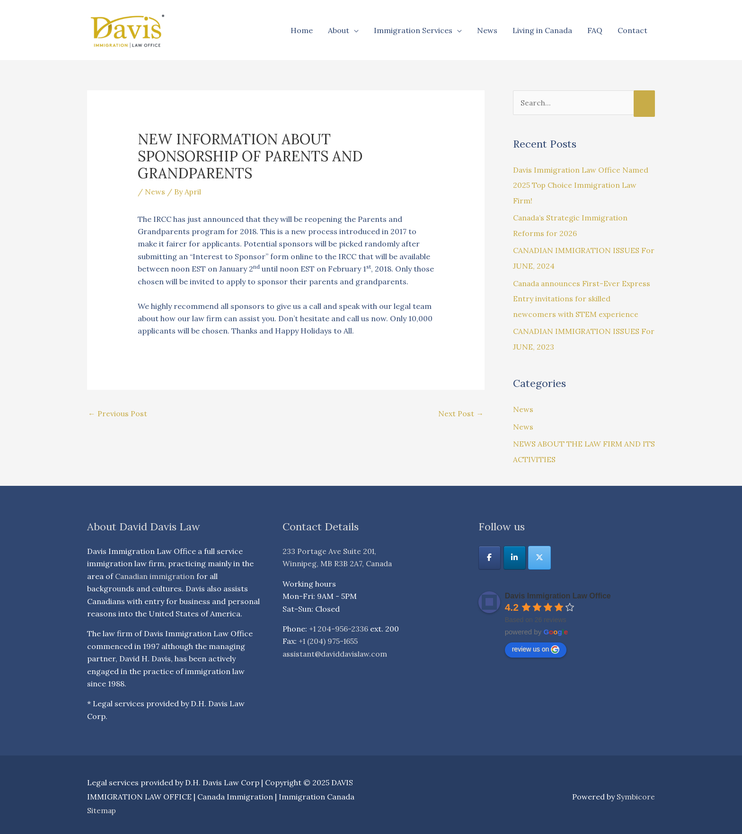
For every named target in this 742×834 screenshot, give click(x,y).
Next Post (461, 414)
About (338, 30)
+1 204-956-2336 (339, 625)
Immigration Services (413, 30)
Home (302, 30)
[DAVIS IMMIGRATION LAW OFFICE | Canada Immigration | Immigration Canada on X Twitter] (540, 554)
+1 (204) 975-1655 (329, 637)
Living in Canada (542, 30)
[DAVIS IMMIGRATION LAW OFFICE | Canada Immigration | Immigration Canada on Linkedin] (515, 554)
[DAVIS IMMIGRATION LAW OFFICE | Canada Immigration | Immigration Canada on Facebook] (489, 554)
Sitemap (102, 806)
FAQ (594, 30)
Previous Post (117, 414)
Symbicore (636, 792)
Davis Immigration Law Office (558, 592)
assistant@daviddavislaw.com (336, 650)
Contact (632, 30)
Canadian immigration (155, 572)
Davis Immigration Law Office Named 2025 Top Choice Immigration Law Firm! (581, 185)
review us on (536, 645)
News (487, 30)
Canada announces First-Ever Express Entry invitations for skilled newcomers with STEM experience (583, 296)
